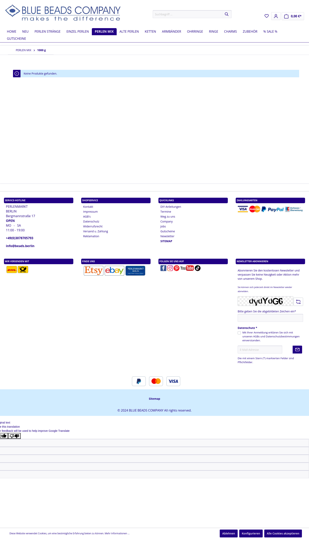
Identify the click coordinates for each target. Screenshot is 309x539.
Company (166, 221)
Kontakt (88, 207)
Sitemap (154, 399)
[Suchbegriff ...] (187, 14)
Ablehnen (228, 533)
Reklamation (91, 236)
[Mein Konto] (276, 16)
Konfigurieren (251, 533)
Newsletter (167, 236)
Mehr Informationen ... (117, 533)
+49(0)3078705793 (19, 238)
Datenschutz (91, 221)
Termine (165, 211)
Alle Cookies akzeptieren (283, 533)
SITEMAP (166, 241)
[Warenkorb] (293, 16)
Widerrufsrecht (92, 226)
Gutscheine (167, 231)
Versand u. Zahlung (95, 231)
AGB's (87, 216)
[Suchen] (227, 14)
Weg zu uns (167, 216)
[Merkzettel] (266, 16)
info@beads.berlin (20, 246)
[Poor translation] (14, 436)
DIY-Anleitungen (170, 207)
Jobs (163, 226)
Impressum (90, 211)
